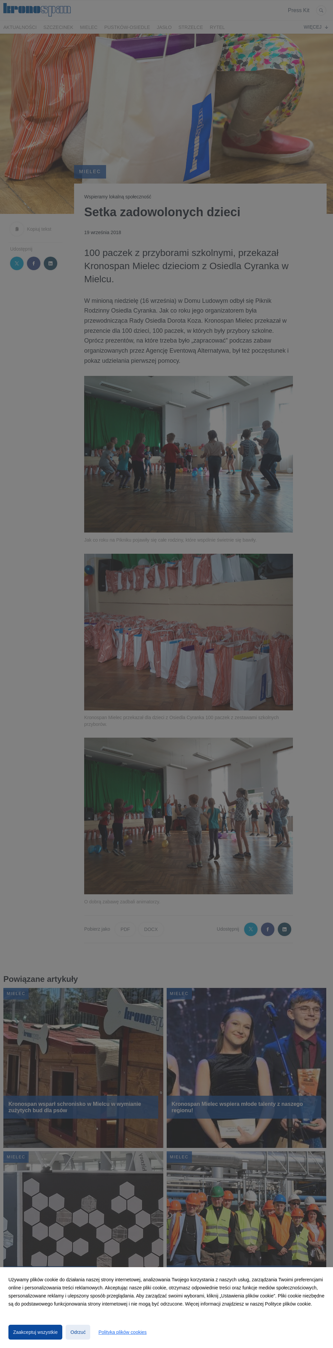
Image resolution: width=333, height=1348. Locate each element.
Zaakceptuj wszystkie (35, 1332)
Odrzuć (78, 1332)
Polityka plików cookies (122, 1332)
